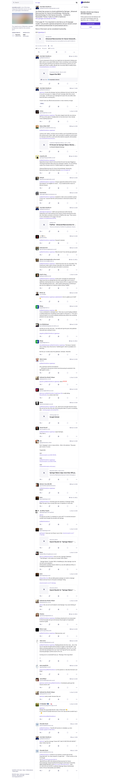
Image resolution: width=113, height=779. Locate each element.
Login (90, 27)
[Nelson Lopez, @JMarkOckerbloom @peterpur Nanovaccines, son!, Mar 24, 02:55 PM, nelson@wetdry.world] (56, 633)
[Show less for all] (77, 2)
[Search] (22, 2)
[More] (74, 52)
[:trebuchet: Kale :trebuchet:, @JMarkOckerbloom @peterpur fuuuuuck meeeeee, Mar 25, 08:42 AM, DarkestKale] (56, 240)
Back (37, 3)
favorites (51, 48)
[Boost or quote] (48, 52)
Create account (90, 23)
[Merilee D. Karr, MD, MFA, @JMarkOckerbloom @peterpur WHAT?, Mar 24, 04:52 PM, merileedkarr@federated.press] (56, 488)
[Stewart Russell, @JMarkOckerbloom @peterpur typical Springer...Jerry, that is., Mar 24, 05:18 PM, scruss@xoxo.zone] (56, 432)
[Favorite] (56, 52)
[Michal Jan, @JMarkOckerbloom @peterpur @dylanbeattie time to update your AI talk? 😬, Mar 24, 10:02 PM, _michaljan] (56, 297)
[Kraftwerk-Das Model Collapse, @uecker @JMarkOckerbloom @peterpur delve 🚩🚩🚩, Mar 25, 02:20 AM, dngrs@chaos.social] (56, 381)
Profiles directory (29, 770)
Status (24, 770)
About (20, 770)
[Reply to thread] (41, 83)
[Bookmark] (65, 52)
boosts (38, 48)
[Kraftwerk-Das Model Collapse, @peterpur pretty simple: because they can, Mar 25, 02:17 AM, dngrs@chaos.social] (56, 696)
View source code (20, 775)
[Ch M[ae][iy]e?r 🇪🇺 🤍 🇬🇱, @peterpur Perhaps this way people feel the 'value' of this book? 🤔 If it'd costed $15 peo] (56, 712)
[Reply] (39, 52)
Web (52, 45)
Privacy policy (15, 771)
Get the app (22, 774)
